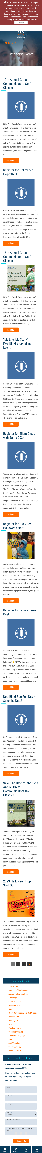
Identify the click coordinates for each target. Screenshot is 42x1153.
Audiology (12, 998)
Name (9, 1087)
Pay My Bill (11, 43)
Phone (9, 1104)
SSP (10, 1039)
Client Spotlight (14, 1001)
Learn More (21, 22)
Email (9, 1095)
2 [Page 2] (18, 964)
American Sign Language (19, 990)
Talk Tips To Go (14, 1047)
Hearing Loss (14, 1020)
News (10, 1024)
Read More (10, 160)
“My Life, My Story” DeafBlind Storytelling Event (17, 343)
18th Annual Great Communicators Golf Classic (16, 257)
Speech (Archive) (15, 1032)
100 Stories (13, 986)
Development (14, 1005)
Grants (11, 1009)
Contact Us (21, 1141)
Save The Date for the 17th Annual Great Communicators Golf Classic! (20, 789)
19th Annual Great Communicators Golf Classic (16, 84)
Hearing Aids (13, 1017)
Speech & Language (16, 1036)
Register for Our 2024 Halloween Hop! (17, 526)
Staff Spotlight (14, 1043)
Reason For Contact (13, 1119)
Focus (9, 1112)
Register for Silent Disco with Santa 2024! (19, 436)
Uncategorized (14, 1051)
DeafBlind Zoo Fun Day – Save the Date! (19, 699)
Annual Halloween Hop (18, 994)
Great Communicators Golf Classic (22, 1013)
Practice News (14, 1028)
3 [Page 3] (23, 964)
